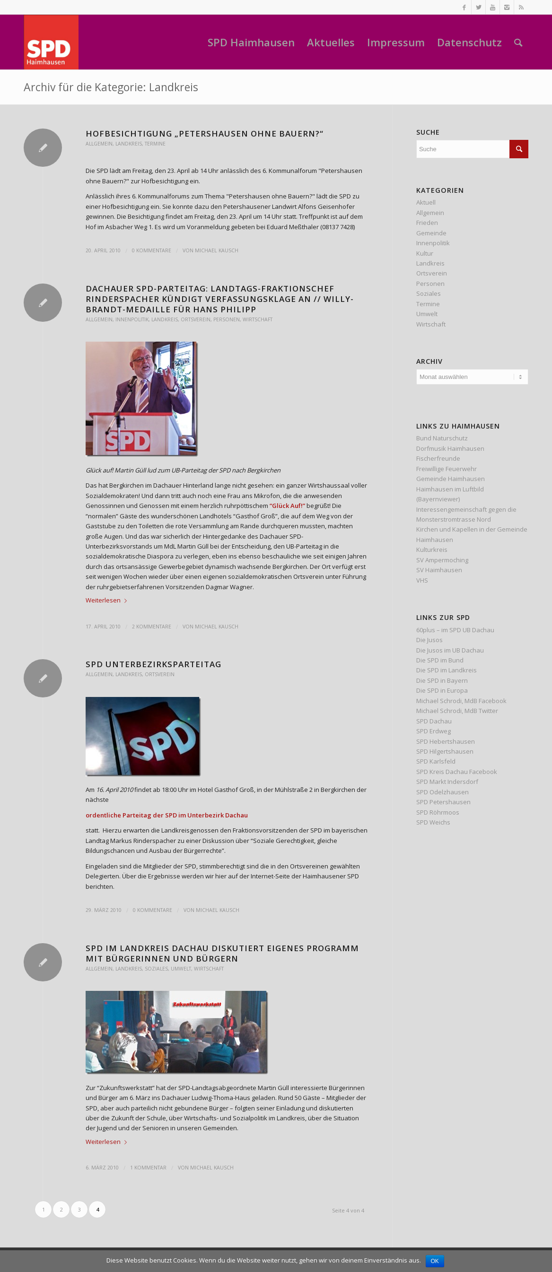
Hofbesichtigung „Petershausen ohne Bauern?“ (205, 133)
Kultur (424, 253)
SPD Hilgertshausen (444, 751)
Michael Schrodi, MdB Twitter (457, 710)
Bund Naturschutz (442, 438)
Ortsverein (195, 319)
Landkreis (128, 143)
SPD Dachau (434, 721)
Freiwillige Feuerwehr (446, 468)
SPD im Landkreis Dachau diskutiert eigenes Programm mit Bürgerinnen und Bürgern (222, 953)
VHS (422, 580)
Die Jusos (429, 640)
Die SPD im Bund (440, 660)
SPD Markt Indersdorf (447, 781)
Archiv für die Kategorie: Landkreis (111, 87)
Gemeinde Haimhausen (450, 478)
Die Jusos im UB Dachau (450, 650)
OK (435, 1261)
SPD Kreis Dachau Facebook (456, 771)
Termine (155, 143)
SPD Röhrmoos (437, 812)
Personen (226, 319)
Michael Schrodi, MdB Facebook (461, 700)
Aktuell (426, 202)
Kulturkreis (431, 549)
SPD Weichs (433, 822)
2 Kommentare (151, 626)
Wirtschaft (257, 319)
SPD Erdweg (433, 731)
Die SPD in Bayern (442, 680)
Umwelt (181, 968)
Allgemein (99, 143)
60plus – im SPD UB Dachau (455, 630)
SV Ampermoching (442, 560)
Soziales (156, 968)
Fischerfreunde (438, 458)
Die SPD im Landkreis (446, 670)
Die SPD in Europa (442, 690)
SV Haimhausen (439, 570)
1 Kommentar (148, 1167)
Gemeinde (431, 233)
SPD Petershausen (443, 802)
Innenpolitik (132, 319)
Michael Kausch (216, 250)
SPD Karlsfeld (436, 761)
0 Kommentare (151, 250)
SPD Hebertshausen (445, 741)
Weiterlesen (108, 600)
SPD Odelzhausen (442, 792)
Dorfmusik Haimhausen (450, 448)
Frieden (427, 222)
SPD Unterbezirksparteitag (153, 664)
